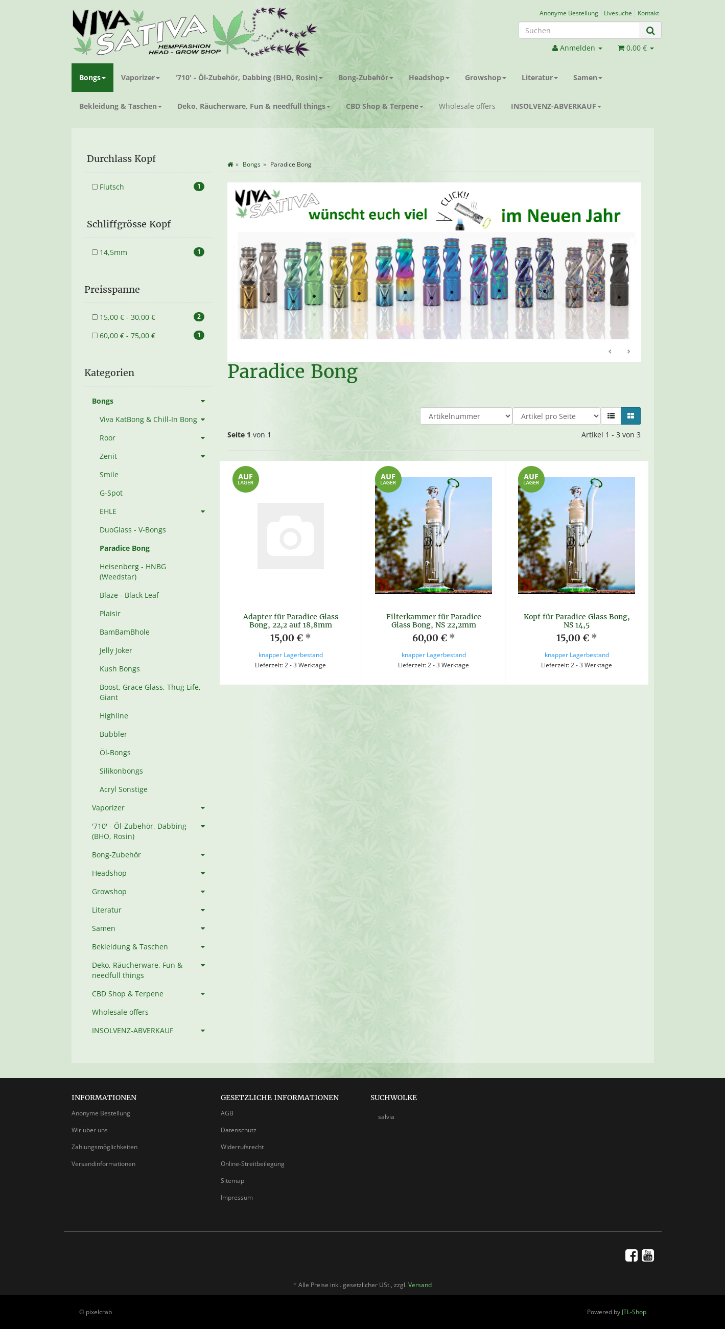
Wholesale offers (467, 106)
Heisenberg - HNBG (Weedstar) (133, 571)
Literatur (540, 77)
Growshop (485, 77)
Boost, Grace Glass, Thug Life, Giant (150, 692)
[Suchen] (579, 30)
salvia (386, 1116)
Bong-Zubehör (365, 77)
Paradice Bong (125, 548)
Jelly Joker (116, 650)
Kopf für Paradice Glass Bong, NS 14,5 (577, 620)
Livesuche (618, 13)
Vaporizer (140, 77)
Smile (109, 474)
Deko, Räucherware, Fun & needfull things (254, 106)
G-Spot (111, 493)
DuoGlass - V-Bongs (133, 529)
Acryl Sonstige (124, 789)
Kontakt (648, 13)
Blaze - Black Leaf (129, 595)
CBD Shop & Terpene (385, 106)
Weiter (628, 352)
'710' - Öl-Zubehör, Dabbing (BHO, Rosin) (249, 77)
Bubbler (113, 734)
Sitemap (232, 1180)
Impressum (237, 1197)
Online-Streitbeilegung (253, 1163)
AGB (227, 1113)
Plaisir (110, 613)
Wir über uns (90, 1130)
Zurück (610, 352)
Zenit (156, 456)
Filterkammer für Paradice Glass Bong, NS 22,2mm (433, 620)
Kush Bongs (120, 668)
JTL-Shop (634, 1312)
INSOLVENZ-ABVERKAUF (556, 106)
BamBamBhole (125, 632)
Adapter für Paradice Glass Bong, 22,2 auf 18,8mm (290, 620)
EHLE (156, 511)
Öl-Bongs (115, 752)
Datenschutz (238, 1130)
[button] (611, 416)
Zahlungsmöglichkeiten (104, 1147)
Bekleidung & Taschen (120, 106)
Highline (114, 715)
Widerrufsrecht (242, 1147)
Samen (587, 77)
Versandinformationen (103, 1163)
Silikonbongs (121, 771)
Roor (156, 438)
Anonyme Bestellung (569, 13)
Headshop (429, 77)
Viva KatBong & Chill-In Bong (156, 419)
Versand (420, 1284)
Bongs (92, 77)
